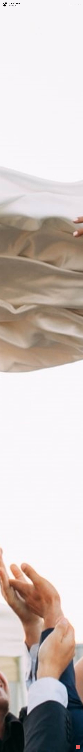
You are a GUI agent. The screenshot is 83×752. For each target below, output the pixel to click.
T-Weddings (14, 3)
